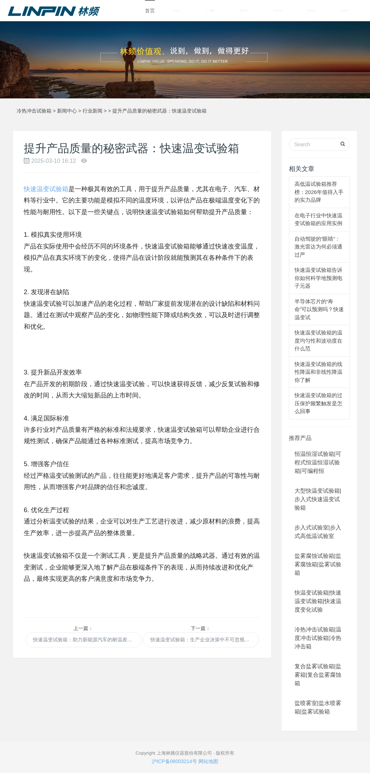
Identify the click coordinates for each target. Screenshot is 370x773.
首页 (150, 10)
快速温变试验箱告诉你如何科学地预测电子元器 (318, 278)
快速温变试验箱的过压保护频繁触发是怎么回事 (318, 403)
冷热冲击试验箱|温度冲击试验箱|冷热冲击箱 (318, 637)
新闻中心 (67, 111)
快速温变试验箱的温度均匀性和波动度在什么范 (318, 340)
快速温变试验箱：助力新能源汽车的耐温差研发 (85, 639)
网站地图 (208, 761)
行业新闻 (92, 111)
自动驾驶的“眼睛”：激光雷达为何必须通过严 (318, 247)
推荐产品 (300, 438)
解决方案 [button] (311, 10)
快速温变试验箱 (46, 189)
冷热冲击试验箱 (34, 111)
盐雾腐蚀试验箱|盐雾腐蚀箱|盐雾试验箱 (318, 564)
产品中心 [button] (177, 10)
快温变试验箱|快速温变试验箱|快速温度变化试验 (318, 601)
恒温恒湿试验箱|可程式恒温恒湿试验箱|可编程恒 (318, 462)
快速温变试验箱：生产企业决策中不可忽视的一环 (204, 639)
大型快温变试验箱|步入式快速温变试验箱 (318, 499)
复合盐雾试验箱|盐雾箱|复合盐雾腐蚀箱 (318, 674)
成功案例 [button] (278, 10)
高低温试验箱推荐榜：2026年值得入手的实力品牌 (319, 192)
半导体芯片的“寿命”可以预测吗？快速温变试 (319, 309)
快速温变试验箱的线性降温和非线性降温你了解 (318, 372)
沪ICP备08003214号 (174, 761)
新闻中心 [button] (244, 10)
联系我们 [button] (345, 10)
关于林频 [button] (210, 10)
